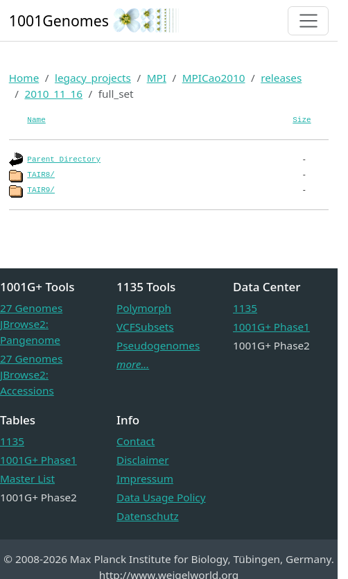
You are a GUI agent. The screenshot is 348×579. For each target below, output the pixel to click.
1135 (245, 308)
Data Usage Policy (160, 497)
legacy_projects (93, 78)
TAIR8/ (41, 175)
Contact (135, 441)
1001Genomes (59, 20)
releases (281, 78)
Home (24, 78)
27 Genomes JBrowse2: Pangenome (31, 324)
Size (302, 120)
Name (36, 120)
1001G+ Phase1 (271, 327)
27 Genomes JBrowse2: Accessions (31, 374)
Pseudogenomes (158, 345)
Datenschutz (147, 516)
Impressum (144, 478)
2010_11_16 (53, 94)
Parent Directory (64, 159)
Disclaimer (142, 460)
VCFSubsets (145, 327)
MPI (156, 78)
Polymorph (143, 308)
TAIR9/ (41, 190)
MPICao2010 (213, 78)
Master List (27, 478)
